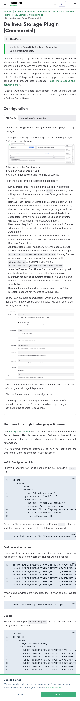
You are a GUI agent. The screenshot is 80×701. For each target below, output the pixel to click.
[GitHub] (55, 4)
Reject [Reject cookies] (21, 694)
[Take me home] (16, 3)
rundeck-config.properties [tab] (33, 118)
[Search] (62, 4)
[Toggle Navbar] (69, 4)
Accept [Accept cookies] (59, 694)
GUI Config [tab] (11, 118)
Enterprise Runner (19, 431)
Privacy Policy (53, 687)
